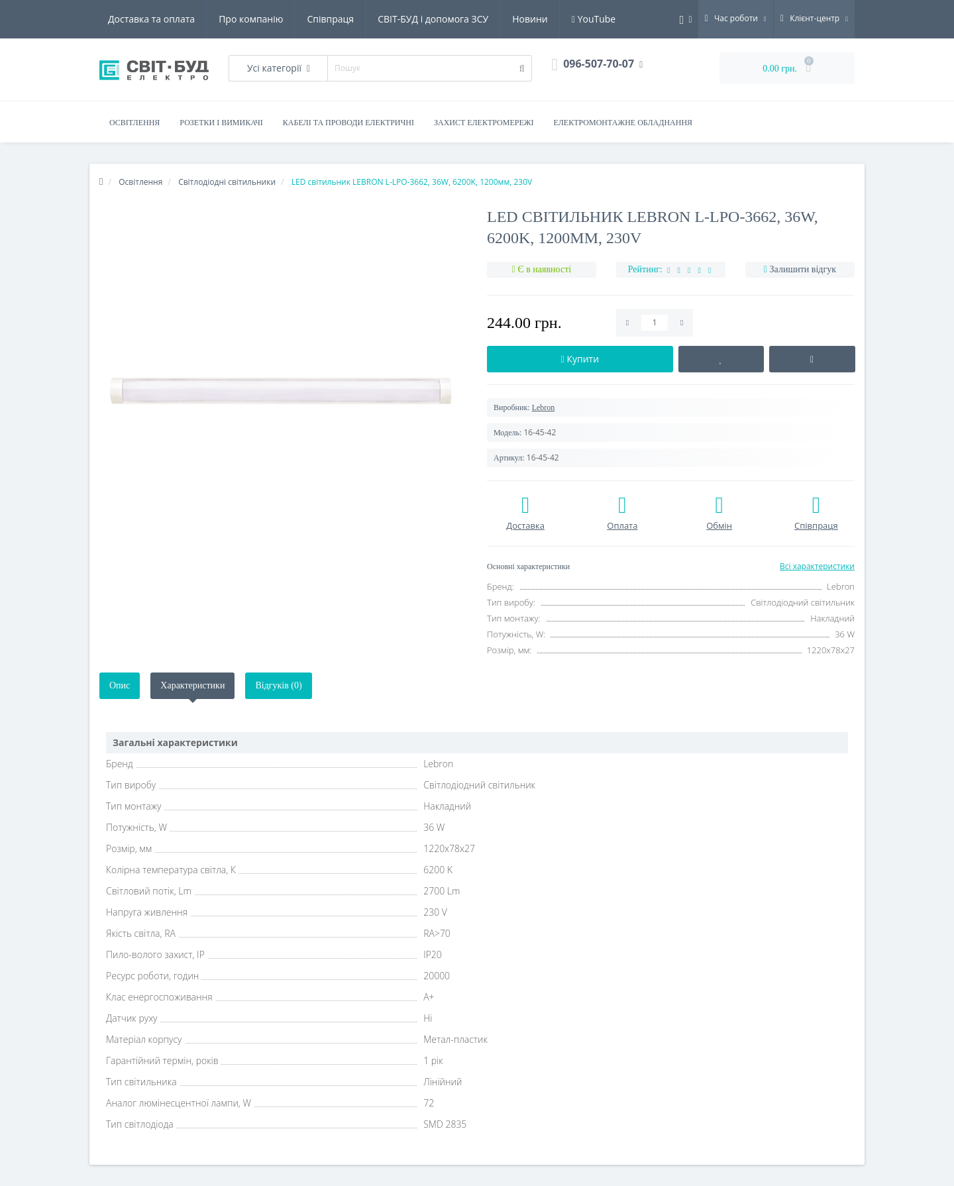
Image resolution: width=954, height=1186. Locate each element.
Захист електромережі (484, 122)
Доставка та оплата (151, 19)
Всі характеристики (817, 566)
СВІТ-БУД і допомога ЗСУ (433, 19)
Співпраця (330, 19)
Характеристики (192, 685)
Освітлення (134, 122)
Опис (119, 685)
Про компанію (251, 19)
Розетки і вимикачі (221, 122)
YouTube (593, 19)
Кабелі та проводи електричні (348, 122)
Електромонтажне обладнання (623, 122)
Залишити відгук (803, 269)
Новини (529, 19)
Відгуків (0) (278, 685)
